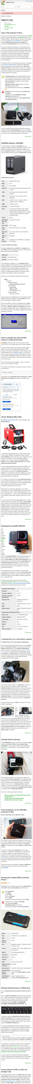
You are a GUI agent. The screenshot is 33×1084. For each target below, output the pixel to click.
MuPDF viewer (18, 352)
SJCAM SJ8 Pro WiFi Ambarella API (14, 798)
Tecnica (6, 29)
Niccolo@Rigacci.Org (10, 24)
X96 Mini (21, 37)
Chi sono (8, 23)
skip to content (29, 1)
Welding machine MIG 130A (10, 420)
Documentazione (9, 27)
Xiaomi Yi (5, 747)
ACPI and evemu (15, 1047)
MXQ (30, 35)
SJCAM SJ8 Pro (3, 540)
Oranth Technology (9, 64)
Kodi (16, 48)
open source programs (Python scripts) (19, 583)
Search (15, 6)
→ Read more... (28, 136)
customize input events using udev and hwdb (13, 1051)
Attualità (7, 26)
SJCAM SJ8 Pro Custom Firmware (14, 800)
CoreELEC (9, 40)
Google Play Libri (10, 1081)
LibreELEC (18, 40)
